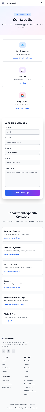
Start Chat (22, 83)
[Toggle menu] (41, 3)
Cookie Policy (28, 387)
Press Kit (27, 368)
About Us (27, 361)
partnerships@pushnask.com (14, 304)
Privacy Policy (28, 380)
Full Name (8, 128)
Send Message (22, 193)
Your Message (9, 168)
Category (8, 148)
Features (4, 361)
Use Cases (5, 371)
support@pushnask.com (22, 58)
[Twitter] (3, 351)
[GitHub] (13, 351)
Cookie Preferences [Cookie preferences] (31, 408)
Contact (26, 371)
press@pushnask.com (11, 321)
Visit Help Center (22, 108)
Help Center (5, 380)
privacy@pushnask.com (12, 271)
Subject (7, 158)
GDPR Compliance (30, 391)
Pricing (4, 364)
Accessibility (19, 408)
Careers (26, 364)
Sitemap (10, 408)
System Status (6, 387)
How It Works (6, 368)
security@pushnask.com (12, 288)
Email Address (9, 138)
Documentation (7, 384)
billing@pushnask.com (11, 254)
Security (26, 394)
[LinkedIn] (8, 351)
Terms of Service (29, 384)
